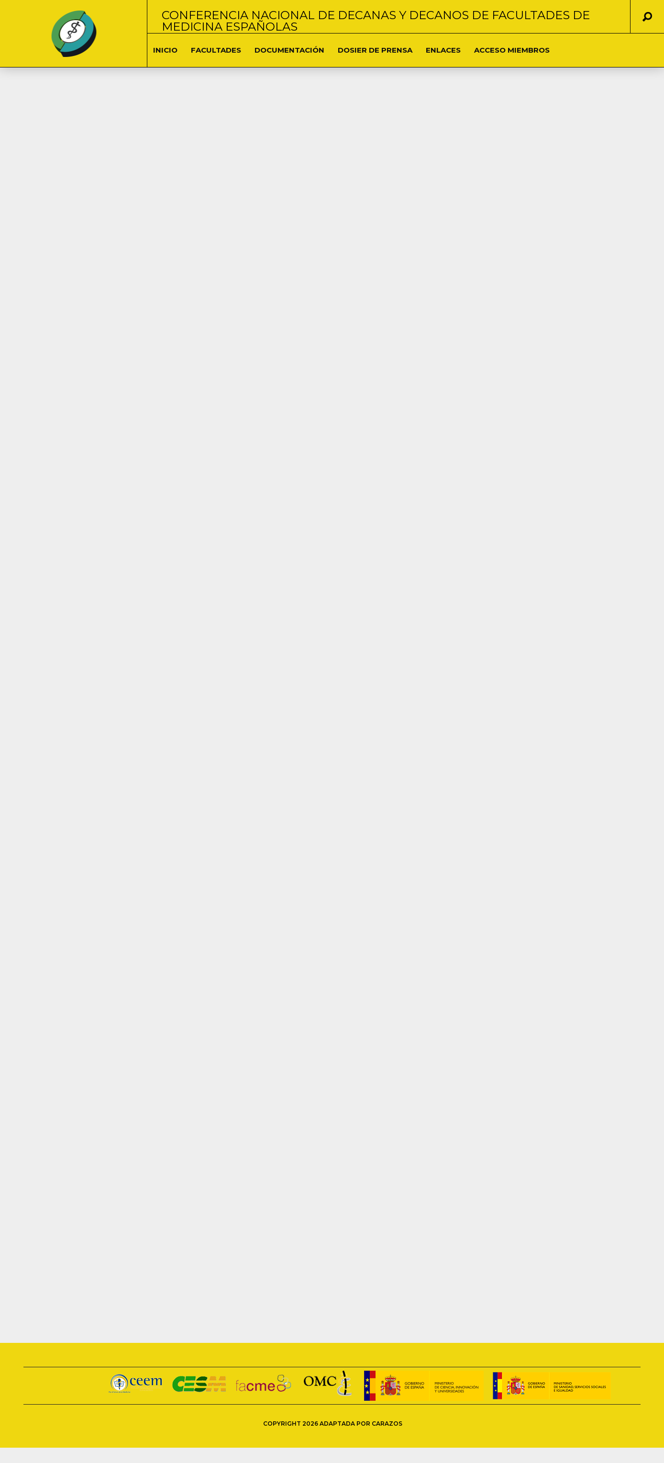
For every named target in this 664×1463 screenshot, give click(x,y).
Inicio (165, 50)
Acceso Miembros (512, 50)
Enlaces (443, 50)
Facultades (216, 50)
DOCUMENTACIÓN (289, 50)
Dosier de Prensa (375, 50)
